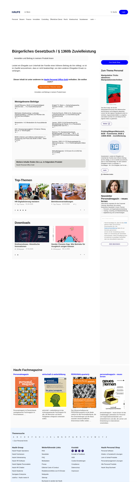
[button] (27, 12)
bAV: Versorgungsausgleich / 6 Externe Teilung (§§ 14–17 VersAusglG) (30, 129)
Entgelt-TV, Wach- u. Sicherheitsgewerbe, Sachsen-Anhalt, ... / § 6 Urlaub (66, 106)
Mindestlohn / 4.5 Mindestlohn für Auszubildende (31, 122)
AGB (125, 223)
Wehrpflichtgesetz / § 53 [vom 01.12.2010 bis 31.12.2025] (67, 151)
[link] (15, 19)
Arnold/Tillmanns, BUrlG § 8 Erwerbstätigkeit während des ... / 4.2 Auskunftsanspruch (29, 106)
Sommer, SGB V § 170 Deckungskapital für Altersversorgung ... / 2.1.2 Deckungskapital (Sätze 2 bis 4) (69, 143)
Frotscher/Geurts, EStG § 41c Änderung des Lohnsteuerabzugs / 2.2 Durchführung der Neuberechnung (66, 114)
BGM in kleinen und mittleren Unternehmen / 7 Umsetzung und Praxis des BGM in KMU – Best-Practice (31, 138)
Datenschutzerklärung (110, 228)
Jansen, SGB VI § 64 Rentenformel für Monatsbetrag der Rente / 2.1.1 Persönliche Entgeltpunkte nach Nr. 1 (66, 124)
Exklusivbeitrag (58, 185)
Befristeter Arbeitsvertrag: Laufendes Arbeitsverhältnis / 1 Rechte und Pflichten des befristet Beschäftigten (30, 114)
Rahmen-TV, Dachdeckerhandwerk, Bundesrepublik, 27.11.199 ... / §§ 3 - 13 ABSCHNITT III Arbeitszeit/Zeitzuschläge (65, 133)
